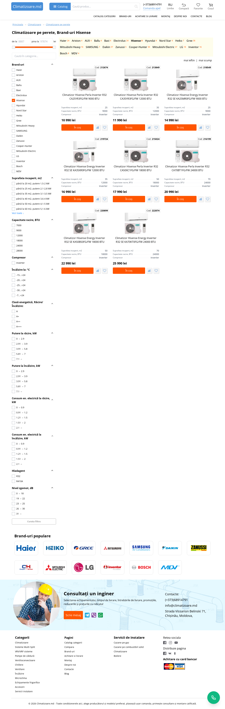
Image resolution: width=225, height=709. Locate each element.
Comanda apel (151, 8)
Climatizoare (21, 642)
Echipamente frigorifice (27, 682)
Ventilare (20, 669)
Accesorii (20, 686)
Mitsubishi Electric (165, 47)
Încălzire (19, 673)
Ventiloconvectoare (25, 660)
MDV (75, 53)
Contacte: (172, 594)
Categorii (22, 637)
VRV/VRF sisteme (23, 651)
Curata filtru (34, 521)
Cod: (101, 67)
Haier (64, 40)
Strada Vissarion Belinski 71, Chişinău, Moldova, (185, 613)
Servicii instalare (24, 691)
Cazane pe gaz (121, 642)
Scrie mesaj (73, 615)
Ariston (77, 40)
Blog (209, 16)
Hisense (137, 40)
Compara (69, 647)
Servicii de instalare (129, 637)
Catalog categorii (105, 16)
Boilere (117, 655)
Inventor (195, 47)
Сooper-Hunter (139, 47)
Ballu (98, 40)
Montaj (165, 16)
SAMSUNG (93, 47)
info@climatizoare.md (181, 605)
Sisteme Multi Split (25, 647)
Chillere (19, 664)
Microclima (21, 678)
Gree (191, 40)
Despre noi (180, 16)
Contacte (196, 16)
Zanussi (121, 47)
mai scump (205, 60)
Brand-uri (125, 16)
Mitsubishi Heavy (71, 47)
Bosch (64, 53)
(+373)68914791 (152, 4)
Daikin (108, 47)
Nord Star (166, 40)
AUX (88, 40)
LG (183, 47)
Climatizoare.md (27, 6)
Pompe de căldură (24, 655)
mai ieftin (189, 60)
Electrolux (121, 40)
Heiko (179, 40)
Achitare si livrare (146, 16)
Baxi (107, 40)
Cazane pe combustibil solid (129, 647)
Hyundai (151, 40)
